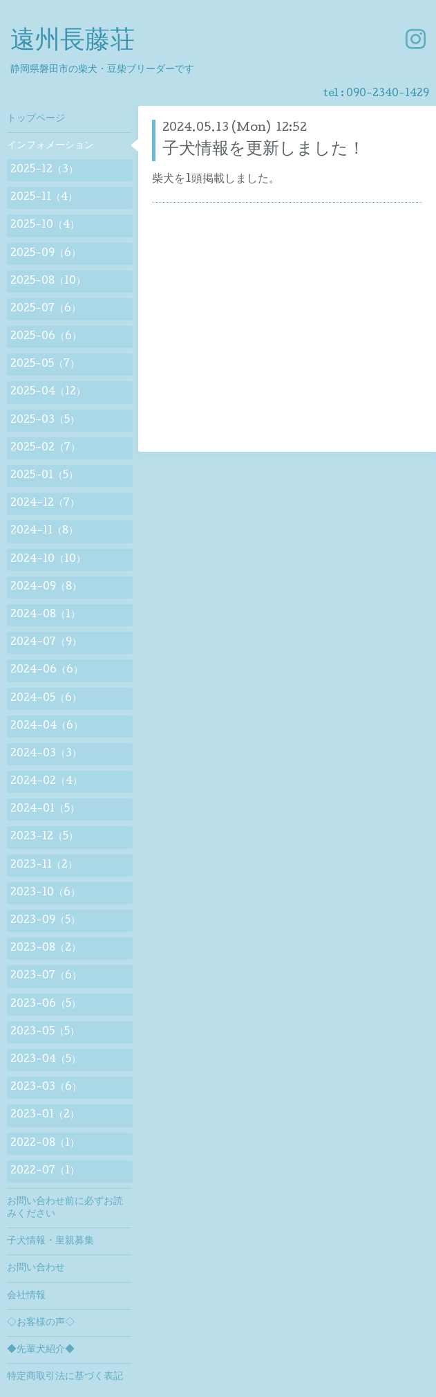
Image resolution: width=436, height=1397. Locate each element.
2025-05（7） (44, 364)
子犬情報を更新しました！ (263, 149)
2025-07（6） (45, 309)
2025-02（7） (45, 448)
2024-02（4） (46, 781)
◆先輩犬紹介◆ (41, 1349)
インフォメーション (50, 146)
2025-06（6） (46, 337)
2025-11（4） (43, 197)
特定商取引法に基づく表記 (65, 1376)
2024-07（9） (46, 642)
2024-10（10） (48, 559)
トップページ (36, 119)
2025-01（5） (44, 476)
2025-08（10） (48, 281)
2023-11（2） (43, 865)
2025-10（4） (44, 225)
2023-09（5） (45, 920)
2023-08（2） (45, 948)
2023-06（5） (45, 1004)
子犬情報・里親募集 (50, 1241)
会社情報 (26, 1296)
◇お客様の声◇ (41, 1322)
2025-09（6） (45, 253)
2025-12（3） (44, 170)
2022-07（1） (44, 1171)
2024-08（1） (45, 615)
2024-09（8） (46, 587)
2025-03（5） (44, 420)
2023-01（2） (44, 1115)
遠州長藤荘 (72, 42)
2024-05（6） (46, 698)
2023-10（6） (45, 893)
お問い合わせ (36, 1268)
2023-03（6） (46, 1087)
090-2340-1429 (387, 94)
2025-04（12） (48, 392)
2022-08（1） (44, 1143)
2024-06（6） (46, 670)
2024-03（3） (46, 754)
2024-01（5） (44, 809)
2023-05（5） (44, 1032)
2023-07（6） (46, 976)
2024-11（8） (44, 531)
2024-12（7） (44, 503)
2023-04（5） (45, 1060)
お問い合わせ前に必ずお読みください (65, 1208)
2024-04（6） (46, 726)
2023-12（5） (44, 837)
